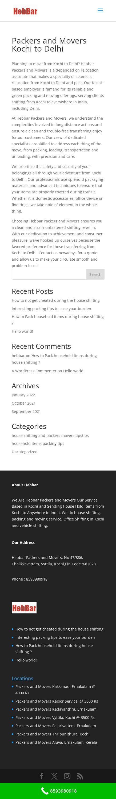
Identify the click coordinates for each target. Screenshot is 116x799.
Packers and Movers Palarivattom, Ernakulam (55, 725)
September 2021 (26, 411)
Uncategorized (25, 451)
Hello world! (22, 331)
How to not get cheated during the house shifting (56, 300)
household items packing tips (38, 443)
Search (95, 274)
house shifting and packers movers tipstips (50, 435)
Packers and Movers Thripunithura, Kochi (52, 734)
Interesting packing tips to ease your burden (51, 308)
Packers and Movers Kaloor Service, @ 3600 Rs (56, 701)
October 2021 (24, 403)
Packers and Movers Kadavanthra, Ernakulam (56, 709)
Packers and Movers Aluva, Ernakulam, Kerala (56, 742)
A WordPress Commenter (34, 370)
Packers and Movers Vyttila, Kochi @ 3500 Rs (55, 717)
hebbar (18, 355)
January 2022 (23, 394)
